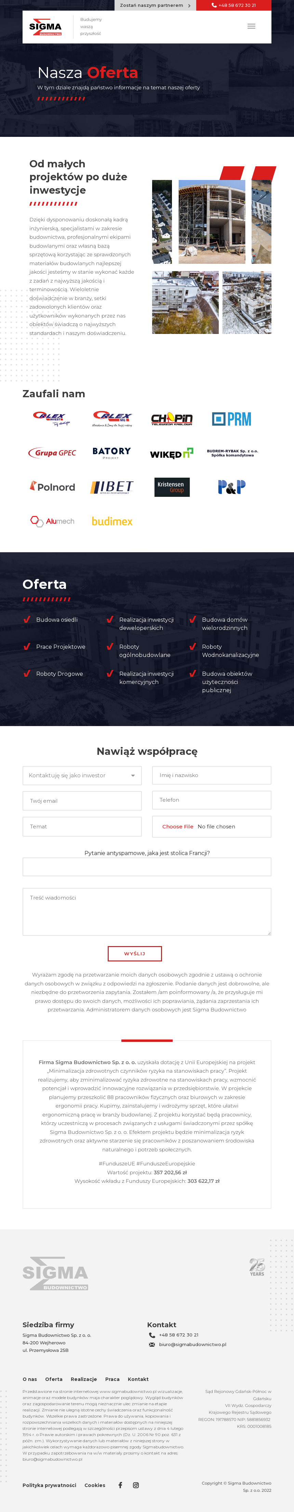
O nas (30, 1379)
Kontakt (138, 1379)
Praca (112, 1379)
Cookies (94, 1485)
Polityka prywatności (49, 1485)
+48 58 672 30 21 (178, 1334)
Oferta (54, 1379)
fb (121, 1485)
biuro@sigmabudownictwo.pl (192, 1344)
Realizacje (84, 1379)
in (136, 1485)
